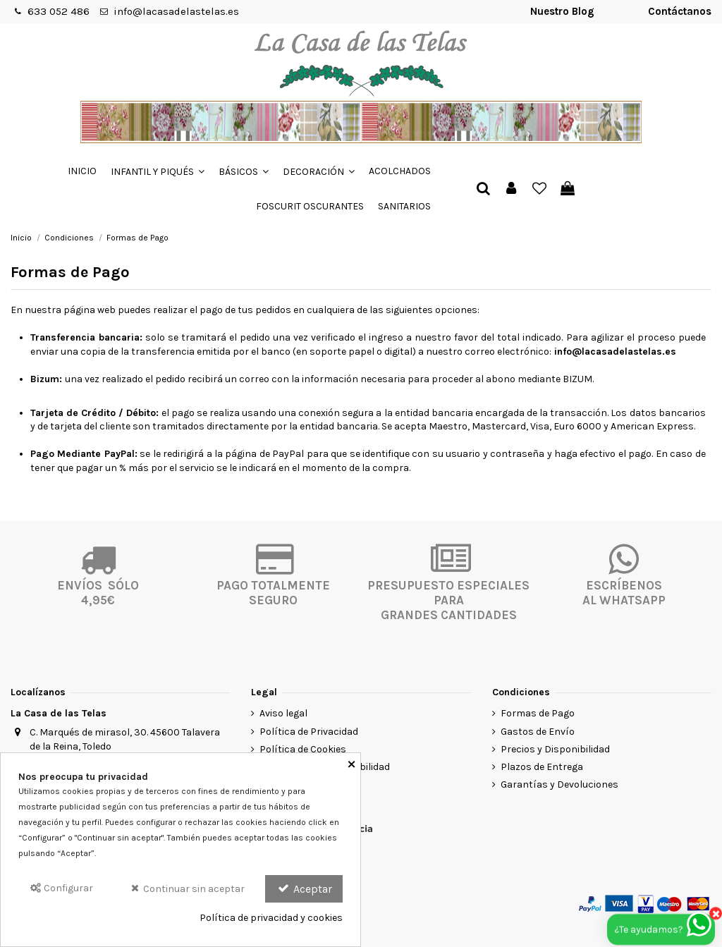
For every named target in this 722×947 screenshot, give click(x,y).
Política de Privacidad (308, 732)
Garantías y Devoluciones (559, 784)
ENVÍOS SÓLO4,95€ (98, 592)
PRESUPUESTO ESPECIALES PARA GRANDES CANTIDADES (448, 600)
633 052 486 (58, 11)
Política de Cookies (302, 749)
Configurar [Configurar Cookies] (61, 888)
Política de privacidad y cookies (271, 918)
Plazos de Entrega (542, 767)
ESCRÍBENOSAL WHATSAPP (624, 592)
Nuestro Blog (562, 11)
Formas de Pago (538, 713)
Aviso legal (283, 713)
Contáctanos (679, 11)
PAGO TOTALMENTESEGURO (273, 592)
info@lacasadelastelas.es (176, 11)
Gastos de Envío (538, 732)
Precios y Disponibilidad (555, 749)
